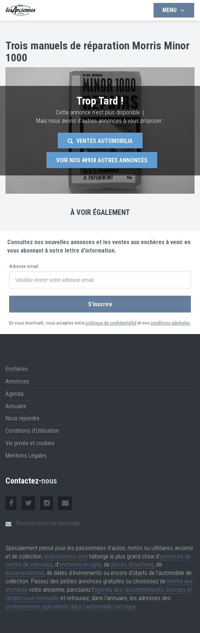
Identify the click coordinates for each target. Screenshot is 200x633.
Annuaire (15, 406)
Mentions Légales (26, 455)
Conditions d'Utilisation (32, 430)
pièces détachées (132, 564)
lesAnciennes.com (66, 556)
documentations (24, 572)
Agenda (14, 393)
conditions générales (170, 323)
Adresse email (23, 266)
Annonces (17, 381)
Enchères (16, 368)
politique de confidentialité (111, 323)
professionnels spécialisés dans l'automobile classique (70, 606)
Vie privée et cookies (29, 443)
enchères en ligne (80, 564)
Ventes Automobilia (100, 140)
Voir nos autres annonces (101, 160)
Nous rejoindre (22, 418)
